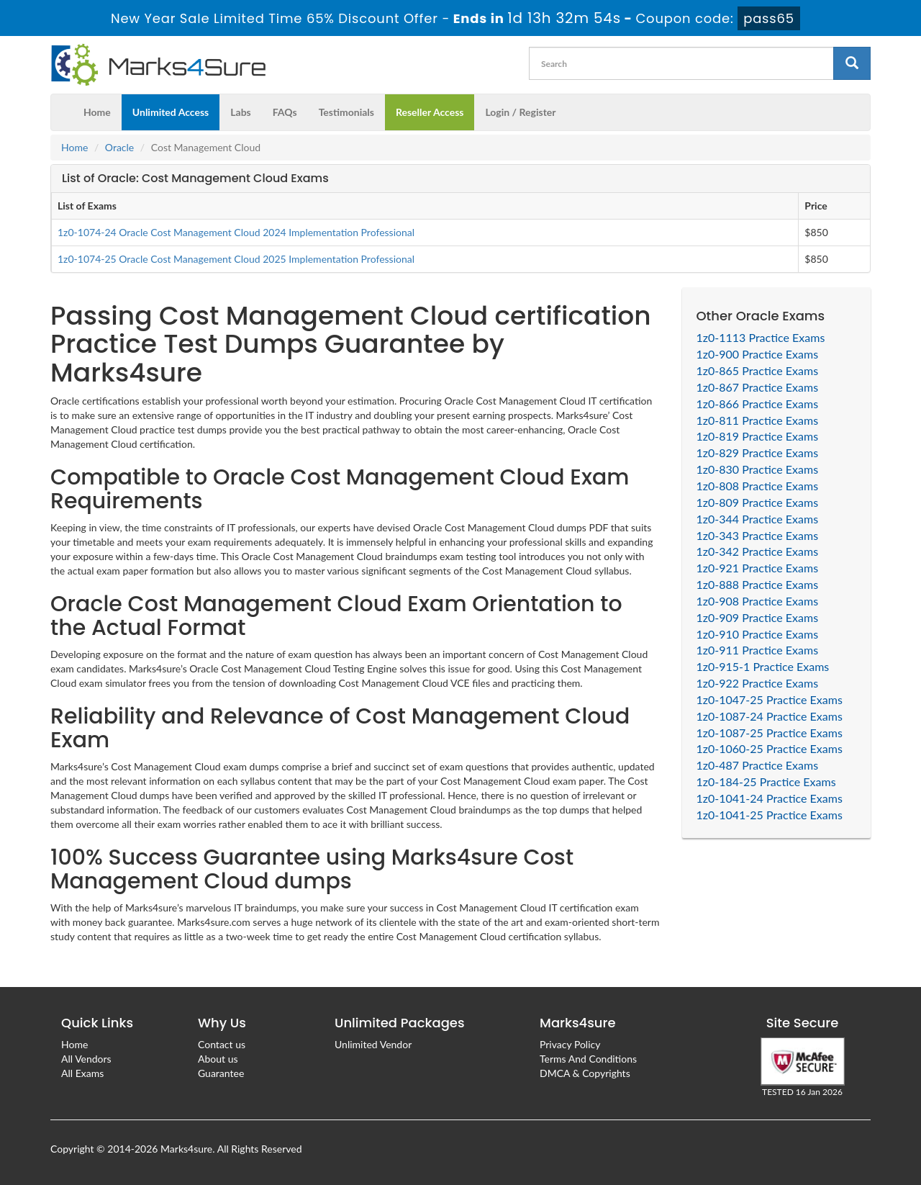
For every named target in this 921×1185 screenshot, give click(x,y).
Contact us (221, 1044)
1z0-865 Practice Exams (758, 370)
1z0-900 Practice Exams (758, 354)
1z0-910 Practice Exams (758, 634)
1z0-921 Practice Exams (758, 568)
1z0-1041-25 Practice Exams (770, 814)
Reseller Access (430, 112)
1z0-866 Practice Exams (758, 403)
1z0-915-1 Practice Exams (763, 666)
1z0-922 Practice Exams (758, 683)
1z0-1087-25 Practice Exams (770, 732)
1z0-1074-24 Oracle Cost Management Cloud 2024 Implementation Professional (236, 232)
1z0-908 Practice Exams (758, 601)
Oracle (119, 147)
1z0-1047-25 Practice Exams (770, 699)
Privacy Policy (570, 1044)
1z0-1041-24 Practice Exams (770, 798)
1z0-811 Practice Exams (758, 420)
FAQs (285, 112)
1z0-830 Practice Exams (758, 469)
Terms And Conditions (588, 1059)
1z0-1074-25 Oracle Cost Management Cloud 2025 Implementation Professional (236, 259)
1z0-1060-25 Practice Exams (770, 748)
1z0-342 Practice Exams (758, 551)
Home (97, 112)
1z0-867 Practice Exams (758, 387)
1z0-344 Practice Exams (758, 519)
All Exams (82, 1073)
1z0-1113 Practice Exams (761, 337)
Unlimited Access (170, 112)
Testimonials (346, 112)
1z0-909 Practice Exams (758, 617)
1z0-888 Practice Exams (758, 584)
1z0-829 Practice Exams (758, 452)
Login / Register (520, 112)
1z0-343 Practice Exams (758, 535)
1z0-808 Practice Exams (758, 485)
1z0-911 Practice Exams (758, 650)
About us (218, 1059)
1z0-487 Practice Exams (758, 765)
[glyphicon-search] (852, 63)
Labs (240, 112)
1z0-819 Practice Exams (758, 436)
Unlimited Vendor (373, 1044)
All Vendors (86, 1059)
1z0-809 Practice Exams (758, 502)
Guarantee (221, 1073)
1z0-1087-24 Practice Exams (770, 716)
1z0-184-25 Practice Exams (766, 781)
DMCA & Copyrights (585, 1073)
